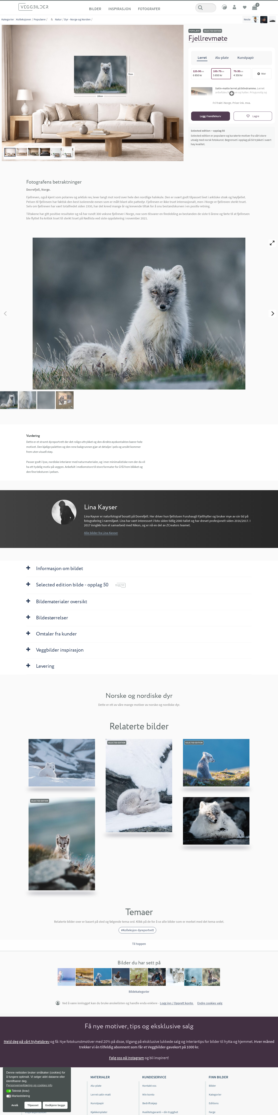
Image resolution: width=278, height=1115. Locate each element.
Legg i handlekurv (210, 116)
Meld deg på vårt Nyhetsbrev (26, 1041)
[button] (8, 1090)
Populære (40, 19)
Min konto (148, 1094)
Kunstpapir (97, 1103)
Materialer (100, 1077)
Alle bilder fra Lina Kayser (101, 533)
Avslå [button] (14, 1105)
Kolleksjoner (23, 19)
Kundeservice (154, 1077)
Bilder (95, 8)
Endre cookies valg (209, 1003)
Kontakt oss (149, 1085)
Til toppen (139, 944)
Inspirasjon (119, 8)
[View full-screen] (272, 243)
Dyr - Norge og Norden (77, 19)
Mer (261, 73)
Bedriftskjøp (149, 1103)
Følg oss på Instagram (126, 1057)
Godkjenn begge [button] (55, 1105)
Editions (214, 1103)
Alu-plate (96, 1085)
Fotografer (149, 8)
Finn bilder (218, 1077)
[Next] (272, 313)
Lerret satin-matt (101, 1094)
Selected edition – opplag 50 (208, 130)
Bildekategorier (139, 992)
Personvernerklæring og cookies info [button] (29, 1085)
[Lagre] (252, 116)
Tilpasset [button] (32, 1105)
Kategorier (7, 19)
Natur (58, 19)
